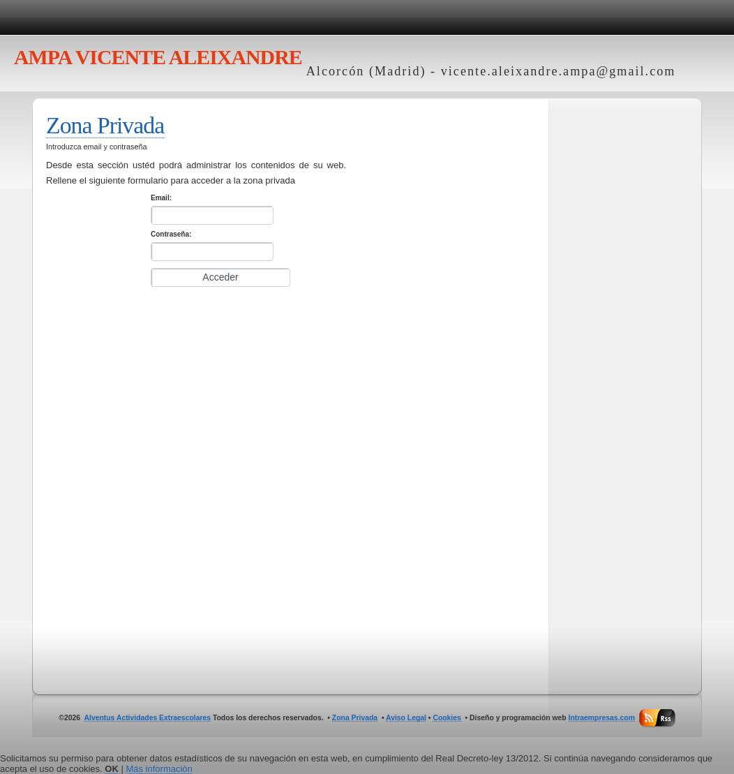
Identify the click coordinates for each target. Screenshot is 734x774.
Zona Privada (105, 125)
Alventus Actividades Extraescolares (147, 718)
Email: (161, 198)
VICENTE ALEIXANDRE (158, 56)
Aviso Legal (406, 718)
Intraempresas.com (602, 718)
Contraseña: (171, 234)
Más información (159, 769)
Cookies (446, 718)
